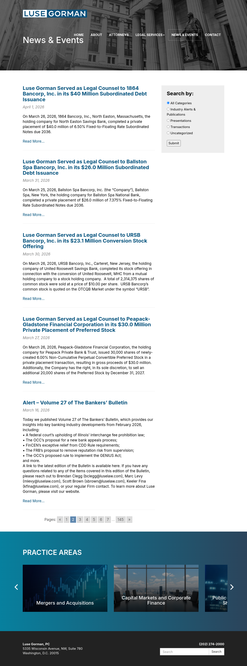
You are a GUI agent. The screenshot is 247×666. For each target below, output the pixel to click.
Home (79, 35)
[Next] (231, 587)
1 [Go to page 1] (66, 519)
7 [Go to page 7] (108, 519)
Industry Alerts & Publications (181, 111)
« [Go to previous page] (60, 519)
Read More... (34, 141)
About (96, 35)
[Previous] (16, 587)
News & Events (185, 35)
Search (216, 651)
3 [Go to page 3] (80, 519)
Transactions (178, 127)
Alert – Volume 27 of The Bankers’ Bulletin (75, 402)
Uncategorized (180, 133)
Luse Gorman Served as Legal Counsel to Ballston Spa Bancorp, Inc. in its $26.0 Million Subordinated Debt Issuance (86, 167)
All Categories (179, 103)
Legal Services (150, 35)
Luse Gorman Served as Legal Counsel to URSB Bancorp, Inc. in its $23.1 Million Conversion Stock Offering (85, 240)
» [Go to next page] (129, 519)
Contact (213, 35)
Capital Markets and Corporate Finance (156, 600)
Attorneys (119, 35)
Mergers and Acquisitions (65, 602)
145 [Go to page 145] (121, 519)
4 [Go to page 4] (87, 519)
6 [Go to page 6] (101, 519)
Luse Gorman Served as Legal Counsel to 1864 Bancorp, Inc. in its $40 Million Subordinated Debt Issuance (85, 94)
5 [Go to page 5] (94, 519)
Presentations (179, 121)
